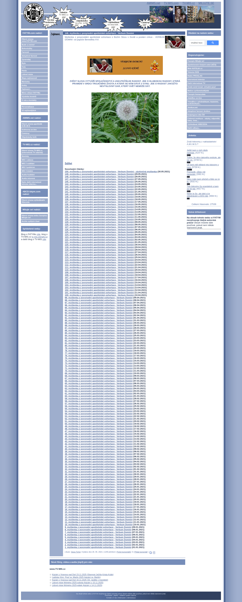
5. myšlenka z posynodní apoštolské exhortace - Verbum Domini (98, 537)
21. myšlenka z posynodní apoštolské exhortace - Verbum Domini (99, 497)
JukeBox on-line (195, 98)
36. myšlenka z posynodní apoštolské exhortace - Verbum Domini (99, 459)
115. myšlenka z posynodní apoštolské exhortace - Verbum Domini (99, 257)
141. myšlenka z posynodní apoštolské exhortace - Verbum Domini (99, 191)
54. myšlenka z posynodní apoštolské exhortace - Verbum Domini (99, 411)
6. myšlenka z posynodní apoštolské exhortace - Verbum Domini (98, 534)
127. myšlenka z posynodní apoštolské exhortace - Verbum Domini (99, 227)
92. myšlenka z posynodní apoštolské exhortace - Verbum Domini (99, 315)
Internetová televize (196, 80)
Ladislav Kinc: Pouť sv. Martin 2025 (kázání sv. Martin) (76, 577)
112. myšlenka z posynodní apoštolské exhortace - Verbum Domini (99, 265)
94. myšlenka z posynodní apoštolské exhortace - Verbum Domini (99, 310)
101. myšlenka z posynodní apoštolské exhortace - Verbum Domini (99, 292)
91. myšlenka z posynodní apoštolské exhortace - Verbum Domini (99, 318)
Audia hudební (28, 175)
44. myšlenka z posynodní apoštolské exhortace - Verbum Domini (99, 439)
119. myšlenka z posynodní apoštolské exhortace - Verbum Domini (99, 247)
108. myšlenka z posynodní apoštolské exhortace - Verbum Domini (99, 275)
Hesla (24, 71)
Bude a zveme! (28, 45)
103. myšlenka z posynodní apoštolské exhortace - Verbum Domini (99, 287)
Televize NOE (193, 72)
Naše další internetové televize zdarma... (31, 183)
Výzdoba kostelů (29, 96)
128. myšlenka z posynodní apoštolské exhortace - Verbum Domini (99, 224)
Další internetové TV (196, 83)
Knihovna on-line (29, 130)
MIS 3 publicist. (28, 167)
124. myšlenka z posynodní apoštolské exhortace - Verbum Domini (99, 234)
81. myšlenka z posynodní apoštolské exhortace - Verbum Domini (99, 343)
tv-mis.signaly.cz (40, 237)
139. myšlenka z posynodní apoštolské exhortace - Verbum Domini (99, 197)
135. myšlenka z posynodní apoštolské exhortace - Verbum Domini (99, 207)
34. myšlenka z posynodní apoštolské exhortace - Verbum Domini (99, 464)
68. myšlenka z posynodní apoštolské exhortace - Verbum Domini (99, 376)
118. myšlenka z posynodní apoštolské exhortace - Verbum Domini (99, 249)
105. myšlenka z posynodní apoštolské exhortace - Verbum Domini (99, 282)
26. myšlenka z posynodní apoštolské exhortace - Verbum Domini (99, 484)
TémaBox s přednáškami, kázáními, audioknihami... (203, 103)
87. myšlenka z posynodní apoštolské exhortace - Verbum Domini (99, 328)
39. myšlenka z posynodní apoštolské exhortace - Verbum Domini (99, 451)
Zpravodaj (26, 60)
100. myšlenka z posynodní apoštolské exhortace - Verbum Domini (99, 295)
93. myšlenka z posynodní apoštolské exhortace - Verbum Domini (99, 313)
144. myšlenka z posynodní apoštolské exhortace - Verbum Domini (99, 184)
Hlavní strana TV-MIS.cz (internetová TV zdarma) (32, 151)
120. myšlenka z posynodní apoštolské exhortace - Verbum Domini (99, 244)
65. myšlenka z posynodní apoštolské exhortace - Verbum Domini (99, 383)
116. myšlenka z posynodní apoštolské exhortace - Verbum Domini (99, 255)
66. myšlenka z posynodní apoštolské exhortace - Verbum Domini (99, 381)
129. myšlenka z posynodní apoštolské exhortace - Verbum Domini (99, 222)
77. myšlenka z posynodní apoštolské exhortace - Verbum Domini (99, 353)
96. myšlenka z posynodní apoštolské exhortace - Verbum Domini (99, 305)
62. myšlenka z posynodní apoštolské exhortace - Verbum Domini (99, 391)
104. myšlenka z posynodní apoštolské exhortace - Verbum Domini (99, 285)
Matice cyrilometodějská (198, 91)
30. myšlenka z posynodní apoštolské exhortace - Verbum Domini (99, 474)
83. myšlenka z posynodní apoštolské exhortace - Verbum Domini (99, 338)
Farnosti (25, 52)
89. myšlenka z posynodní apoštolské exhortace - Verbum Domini (99, 323)
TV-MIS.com (171, 3)
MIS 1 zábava (27, 160)
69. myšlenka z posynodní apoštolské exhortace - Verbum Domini (99, 373)
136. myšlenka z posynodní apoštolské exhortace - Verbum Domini (99, 204)
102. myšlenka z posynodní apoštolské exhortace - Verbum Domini (99, 290)
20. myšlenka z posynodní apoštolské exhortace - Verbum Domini (99, 499)
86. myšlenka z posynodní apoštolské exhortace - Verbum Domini (99, 330)
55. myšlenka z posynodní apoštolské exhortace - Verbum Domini (99, 408)
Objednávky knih (29, 137)
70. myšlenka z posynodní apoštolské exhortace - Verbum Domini (99, 371)
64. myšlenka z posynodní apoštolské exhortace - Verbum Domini (99, 386)
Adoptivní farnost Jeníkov (199, 111)
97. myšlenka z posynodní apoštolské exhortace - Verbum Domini (99, 302)
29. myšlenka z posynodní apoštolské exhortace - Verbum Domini (99, 476)
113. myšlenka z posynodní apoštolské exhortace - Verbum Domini (99, 262)
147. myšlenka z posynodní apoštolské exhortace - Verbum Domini (99, 179)
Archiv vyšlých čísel (30, 221)
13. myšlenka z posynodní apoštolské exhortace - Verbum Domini (99, 517)
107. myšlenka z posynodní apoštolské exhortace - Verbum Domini (99, 277)
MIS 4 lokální (27, 171)
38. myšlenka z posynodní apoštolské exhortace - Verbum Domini (99, 454)
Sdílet (68, 163)
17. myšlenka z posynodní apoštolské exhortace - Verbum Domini (99, 507)
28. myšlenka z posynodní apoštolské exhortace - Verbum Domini (99, 479)
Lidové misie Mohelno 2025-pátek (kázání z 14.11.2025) (77, 585)
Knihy (24, 85)
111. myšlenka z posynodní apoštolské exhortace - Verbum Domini (99, 267)
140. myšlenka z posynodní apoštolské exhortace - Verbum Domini (99, 194)
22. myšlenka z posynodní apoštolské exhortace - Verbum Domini (99, 494)
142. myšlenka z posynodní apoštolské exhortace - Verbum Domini (99, 189)
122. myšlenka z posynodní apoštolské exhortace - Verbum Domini (99, 239)
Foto (24, 67)
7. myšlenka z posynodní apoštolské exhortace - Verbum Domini (98, 532)
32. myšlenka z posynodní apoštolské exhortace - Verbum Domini (99, 469)
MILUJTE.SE (206, 3)
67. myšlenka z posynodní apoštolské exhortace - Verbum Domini (99, 378)
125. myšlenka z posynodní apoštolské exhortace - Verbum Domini (99, 232)
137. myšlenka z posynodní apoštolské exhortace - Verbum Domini (99, 202)
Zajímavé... (26, 89)
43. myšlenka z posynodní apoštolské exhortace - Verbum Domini (99, 441)
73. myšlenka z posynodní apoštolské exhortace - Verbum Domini (99, 363)
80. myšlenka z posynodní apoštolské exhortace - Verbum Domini (99, 345)
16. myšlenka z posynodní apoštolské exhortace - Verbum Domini (99, 509)
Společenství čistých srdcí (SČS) (202, 65)
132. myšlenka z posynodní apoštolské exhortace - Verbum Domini (99, 214)
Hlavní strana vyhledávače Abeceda (33, 201)
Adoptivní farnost (29, 56)
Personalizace (28, 107)
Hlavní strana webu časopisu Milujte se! (34, 217)
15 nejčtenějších (29, 110)
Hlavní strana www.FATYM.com (29, 40)
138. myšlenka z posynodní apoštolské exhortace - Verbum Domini (99, 199)
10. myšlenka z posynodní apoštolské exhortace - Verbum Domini (99, 524)
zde (38, 234)
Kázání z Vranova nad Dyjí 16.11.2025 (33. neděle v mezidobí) (80, 580)
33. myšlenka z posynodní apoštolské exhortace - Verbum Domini (99, 466)
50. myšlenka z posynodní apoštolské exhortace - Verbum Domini (99, 423)
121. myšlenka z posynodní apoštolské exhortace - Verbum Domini (99, 242)
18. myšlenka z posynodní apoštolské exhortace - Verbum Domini (99, 504)
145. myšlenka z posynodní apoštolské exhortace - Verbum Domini (99, 181)
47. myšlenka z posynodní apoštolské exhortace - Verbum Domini (99, 431)
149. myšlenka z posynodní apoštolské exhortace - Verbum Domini (99, 174)
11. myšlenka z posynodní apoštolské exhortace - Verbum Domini (99, 522)
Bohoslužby (27, 48)
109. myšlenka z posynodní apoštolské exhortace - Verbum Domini (99, 272)
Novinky (25, 156)
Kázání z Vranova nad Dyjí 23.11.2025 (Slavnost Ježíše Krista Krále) (83, 574)
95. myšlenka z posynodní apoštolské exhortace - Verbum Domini (99, 307)
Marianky (26, 82)
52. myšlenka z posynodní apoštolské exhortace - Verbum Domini (99, 418)
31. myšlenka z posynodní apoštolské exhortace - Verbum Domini (99, 471)
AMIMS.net (153, 3)
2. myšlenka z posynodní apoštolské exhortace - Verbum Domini (98, 544)
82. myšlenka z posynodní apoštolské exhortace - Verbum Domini (99, 340)
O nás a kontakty (29, 100)
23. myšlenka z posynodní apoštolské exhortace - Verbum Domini (99, 492)
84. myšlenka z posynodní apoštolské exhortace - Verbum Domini (99, 335)
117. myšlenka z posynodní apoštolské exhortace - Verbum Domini (99, 252)
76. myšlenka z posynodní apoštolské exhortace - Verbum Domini (99, 355)
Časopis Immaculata (196, 94)
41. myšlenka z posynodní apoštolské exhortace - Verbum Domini (99, 446)
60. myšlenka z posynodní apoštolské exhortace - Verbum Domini (99, 396)
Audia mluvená (28, 178)
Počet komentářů (124, 552)
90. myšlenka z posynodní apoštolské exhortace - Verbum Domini (99, 320)
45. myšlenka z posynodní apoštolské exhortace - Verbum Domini (99, 436)
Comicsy (25, 133)
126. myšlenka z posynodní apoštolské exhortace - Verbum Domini (99, 229)
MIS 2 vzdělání (28, 164)
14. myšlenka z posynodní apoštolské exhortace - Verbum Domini (99, 514)
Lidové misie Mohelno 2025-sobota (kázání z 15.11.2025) (78, 582)
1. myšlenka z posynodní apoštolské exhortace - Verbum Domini (98, 547)
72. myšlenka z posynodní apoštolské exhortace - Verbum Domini (99, 365)
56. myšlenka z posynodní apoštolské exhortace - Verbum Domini (99, 406)
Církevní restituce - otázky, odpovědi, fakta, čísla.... (204, 120)
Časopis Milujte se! (196, 61)
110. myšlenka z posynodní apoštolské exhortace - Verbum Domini (99, 270)
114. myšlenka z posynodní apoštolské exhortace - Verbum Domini (99, 260)
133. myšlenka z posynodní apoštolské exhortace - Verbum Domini (99, 212)
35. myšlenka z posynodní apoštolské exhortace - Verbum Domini (99, 461)
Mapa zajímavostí (29, 78)
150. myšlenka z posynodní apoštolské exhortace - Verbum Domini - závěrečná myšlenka (111, 171)
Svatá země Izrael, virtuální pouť (202, 87)
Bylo (24, 63)
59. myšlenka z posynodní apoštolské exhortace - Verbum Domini (99, 398)
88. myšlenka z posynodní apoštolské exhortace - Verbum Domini (99, 325)
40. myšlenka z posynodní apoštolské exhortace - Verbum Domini (99, 449)
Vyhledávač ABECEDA (197, 124)
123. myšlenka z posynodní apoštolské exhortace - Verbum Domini (99, 237)
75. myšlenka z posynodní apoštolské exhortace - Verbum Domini (99, 358)
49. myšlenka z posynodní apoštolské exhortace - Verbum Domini (99, 426)
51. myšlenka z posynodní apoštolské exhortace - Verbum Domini (99, 421)
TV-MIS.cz (188, 3)
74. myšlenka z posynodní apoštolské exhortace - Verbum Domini (99, 360)
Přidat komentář (141, 552)
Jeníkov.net (193, 107)
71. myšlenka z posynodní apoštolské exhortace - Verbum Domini (99, 368)
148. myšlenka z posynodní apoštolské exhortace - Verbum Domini (99, 176)
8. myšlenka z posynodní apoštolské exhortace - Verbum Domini (98, 529)
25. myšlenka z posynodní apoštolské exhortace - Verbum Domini (99, 487)
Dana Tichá (75, 552)
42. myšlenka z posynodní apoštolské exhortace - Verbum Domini (99, 444)
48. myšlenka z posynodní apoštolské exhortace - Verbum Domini (99, 429)
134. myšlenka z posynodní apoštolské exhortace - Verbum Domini (99, 209)
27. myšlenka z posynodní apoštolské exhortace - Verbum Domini (99, 481)
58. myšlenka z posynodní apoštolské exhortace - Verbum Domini (99, 401)
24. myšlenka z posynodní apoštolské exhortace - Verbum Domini (99, 489)
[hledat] (196, 42)
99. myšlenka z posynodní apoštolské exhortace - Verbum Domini (99, 297)
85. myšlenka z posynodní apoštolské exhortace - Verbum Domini (99, 333)
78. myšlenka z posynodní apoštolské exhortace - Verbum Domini (99, 350)
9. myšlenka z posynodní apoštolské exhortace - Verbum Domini (98, 527)
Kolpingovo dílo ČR (196, 115)
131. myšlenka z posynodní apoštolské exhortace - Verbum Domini (99, 217)
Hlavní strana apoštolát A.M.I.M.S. (32, 125)
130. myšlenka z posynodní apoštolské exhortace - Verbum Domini (99, 219)
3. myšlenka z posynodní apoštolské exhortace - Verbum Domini (98, 542)
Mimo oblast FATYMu (31, 93)
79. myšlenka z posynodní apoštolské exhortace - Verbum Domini (99, 348)
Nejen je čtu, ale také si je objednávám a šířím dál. (198, 194)
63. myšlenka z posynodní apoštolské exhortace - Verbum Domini (99, 388)
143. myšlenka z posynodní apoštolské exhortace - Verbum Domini (99, 186)
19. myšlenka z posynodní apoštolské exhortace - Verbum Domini (99, 502)
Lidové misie (27, 74)
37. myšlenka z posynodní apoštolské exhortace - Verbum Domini (99, 456)
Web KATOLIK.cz (195, 68)
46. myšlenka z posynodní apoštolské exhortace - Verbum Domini (99, 434)
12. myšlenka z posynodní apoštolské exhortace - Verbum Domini (99, 519)
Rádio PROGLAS (195, 76)
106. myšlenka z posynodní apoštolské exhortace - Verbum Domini (99, 280)
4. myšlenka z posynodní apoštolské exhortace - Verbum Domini (98, 539)
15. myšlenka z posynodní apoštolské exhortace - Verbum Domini (99, 512)
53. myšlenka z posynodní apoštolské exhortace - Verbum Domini (99, 416)
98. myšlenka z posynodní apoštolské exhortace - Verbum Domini (99, 300)
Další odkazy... (194, 128)
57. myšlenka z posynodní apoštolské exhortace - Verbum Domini (99, 403)
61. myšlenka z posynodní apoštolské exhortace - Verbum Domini (99, 393)
